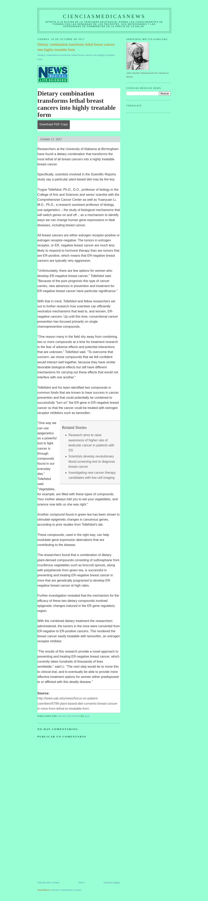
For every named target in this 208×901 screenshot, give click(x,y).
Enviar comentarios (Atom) (66, 889)
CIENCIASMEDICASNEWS (104, 16)
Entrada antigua (112, 882)
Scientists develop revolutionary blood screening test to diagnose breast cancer (92, 461)
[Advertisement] (68, 852)
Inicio (81, 882)
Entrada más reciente (49, 882)
